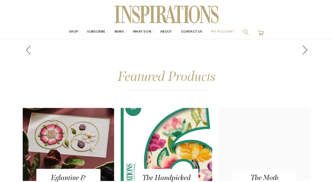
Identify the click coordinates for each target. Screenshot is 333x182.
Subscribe (90, 32)
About (166, 32)
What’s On (140, 32)
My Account (229, 32)
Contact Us (194, 32)
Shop (65, 32)
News (115, 32)
